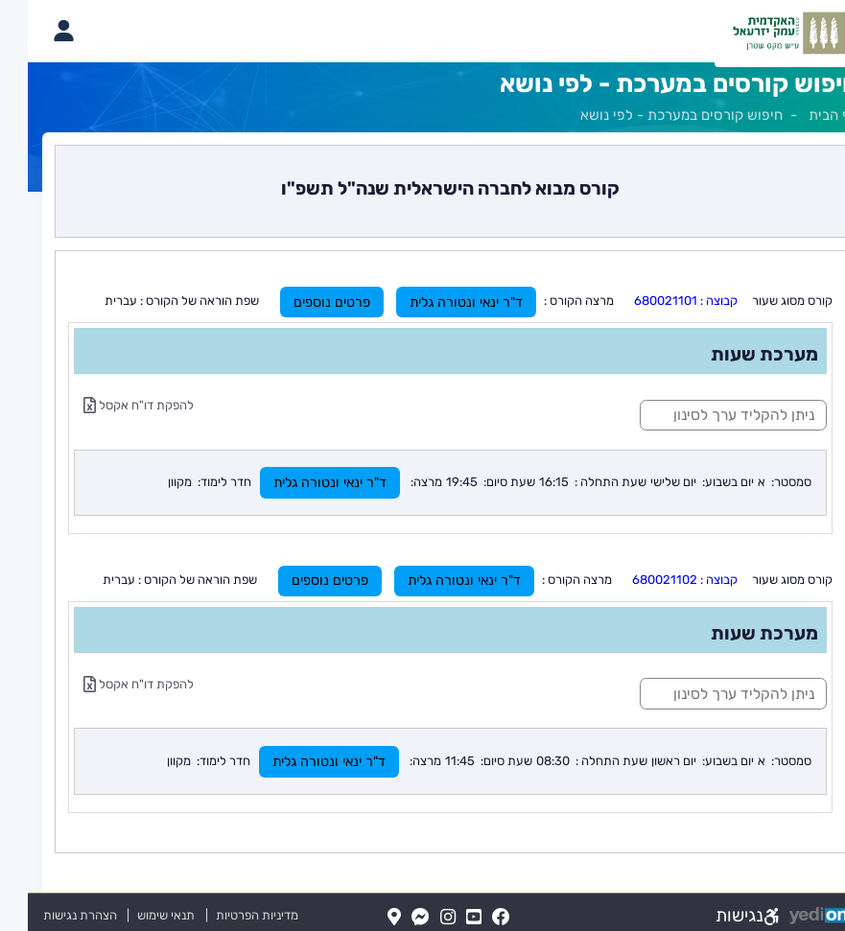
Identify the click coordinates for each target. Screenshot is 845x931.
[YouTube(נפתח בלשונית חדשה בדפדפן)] (446, 918)
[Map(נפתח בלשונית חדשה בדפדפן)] (366, 918)
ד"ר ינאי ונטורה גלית (438, 302)
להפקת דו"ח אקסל (111, 405)
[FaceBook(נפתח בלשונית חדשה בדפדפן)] (473, 918)
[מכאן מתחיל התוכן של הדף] (422, 499)
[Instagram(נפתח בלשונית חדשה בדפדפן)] (420, 918)
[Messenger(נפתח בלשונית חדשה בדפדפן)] (393, 918)
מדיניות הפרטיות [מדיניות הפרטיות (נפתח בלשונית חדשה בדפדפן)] (229, 915)
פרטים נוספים (304, 302)
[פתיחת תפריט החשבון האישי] (35, 30)
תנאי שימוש (130, 915)
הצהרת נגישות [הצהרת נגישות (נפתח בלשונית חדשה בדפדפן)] (52, 915)
